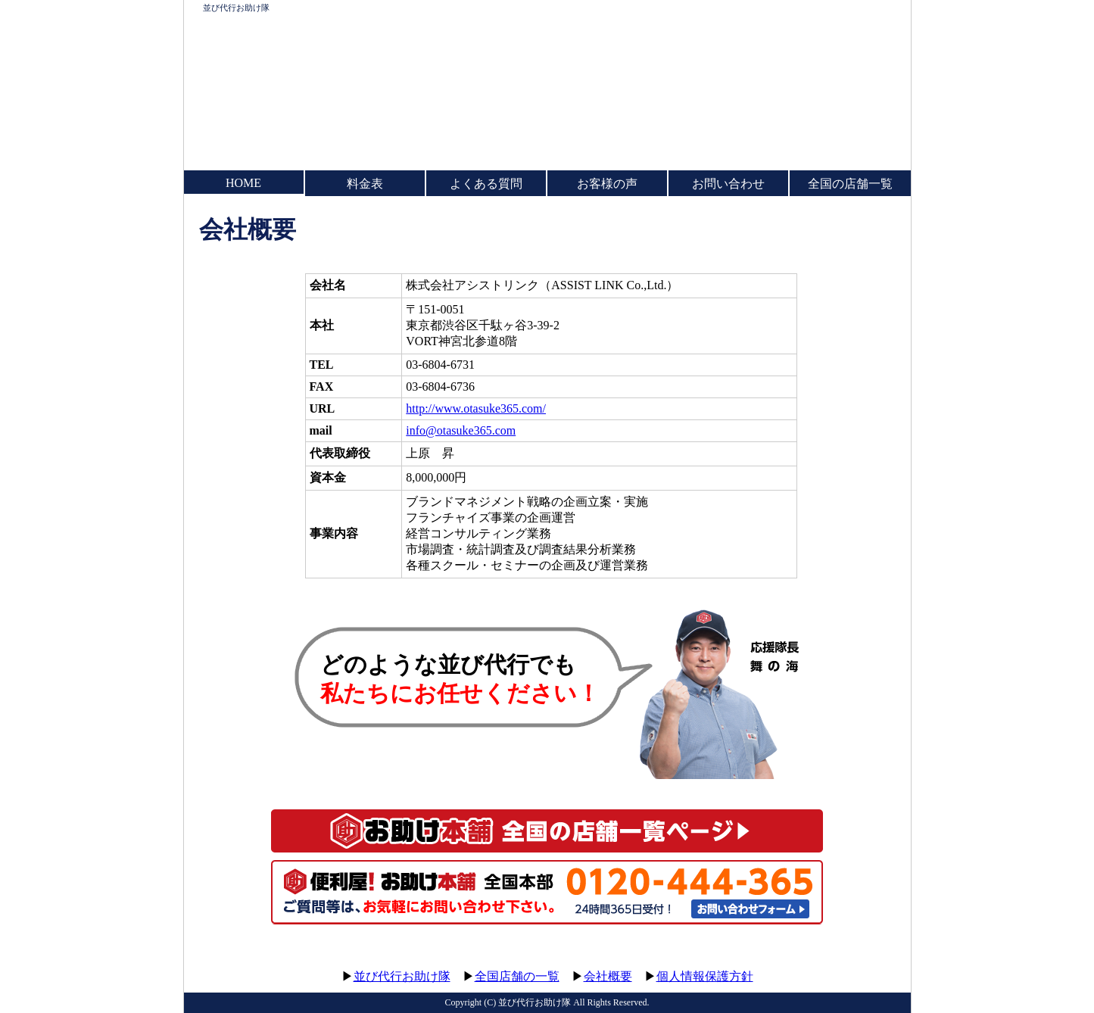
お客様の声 (607, 183)
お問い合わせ (728, 183)
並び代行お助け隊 (236, 7)
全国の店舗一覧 (850, 183)
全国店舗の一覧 (517, 976)
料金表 (365, 183)
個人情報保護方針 (704, 976)
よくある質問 (486, 183)
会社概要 (608, 976)
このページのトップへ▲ (838, 962)
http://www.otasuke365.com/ (476, 408)
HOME (243, 182)
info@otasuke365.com (461, 430)
